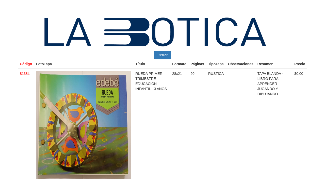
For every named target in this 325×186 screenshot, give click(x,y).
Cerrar (162, 55)
